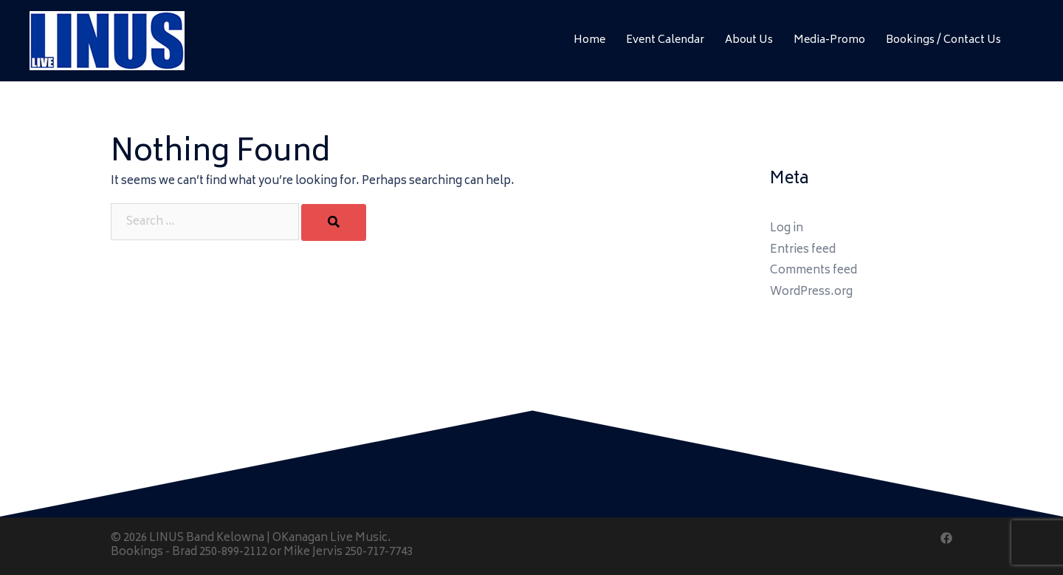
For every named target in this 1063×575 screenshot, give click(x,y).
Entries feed (803, 250)
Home (589, 40)
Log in (786, 229)
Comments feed (813, 271)
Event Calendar (665, 40)
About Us (749, 40)
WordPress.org (811, 292)
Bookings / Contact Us (943, 40)
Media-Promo (829, 40)
